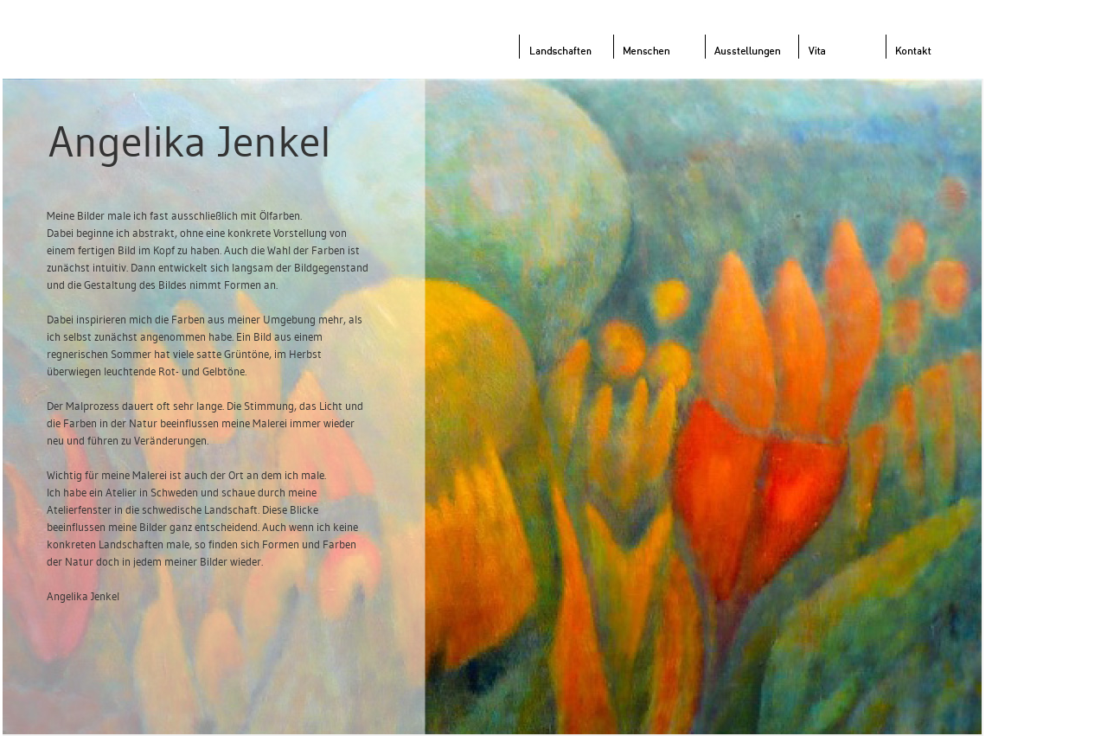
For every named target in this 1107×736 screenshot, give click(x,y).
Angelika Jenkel (189, 141)
